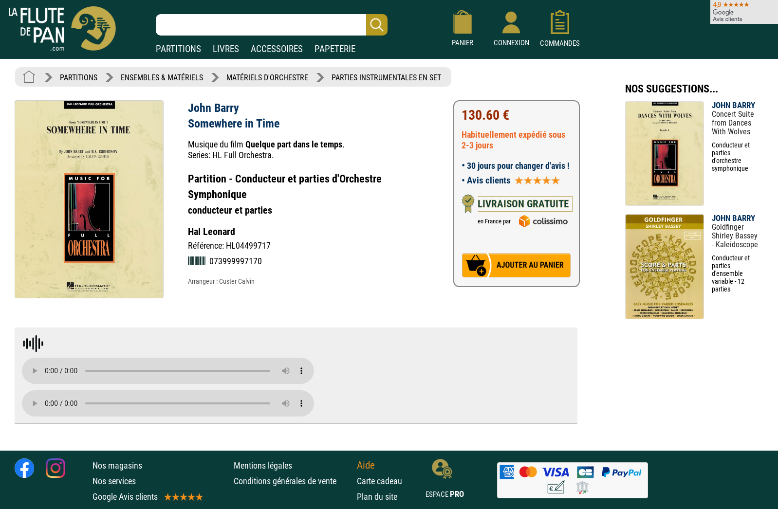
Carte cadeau (379, 481)
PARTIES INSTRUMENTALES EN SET (386, 77)
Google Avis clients (147, 496)
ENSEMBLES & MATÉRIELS (162, 77)
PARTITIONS (178, 49)
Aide (366, 465)
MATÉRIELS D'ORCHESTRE (267, 77)
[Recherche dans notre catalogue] (272, 25)
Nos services (114, 481)
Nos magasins (117, 465)
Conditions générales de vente (293, 481)
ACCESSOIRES (277, 49)
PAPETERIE (335, 49)
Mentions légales (263, 465)
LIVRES (226, 49)
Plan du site (377, 496)
